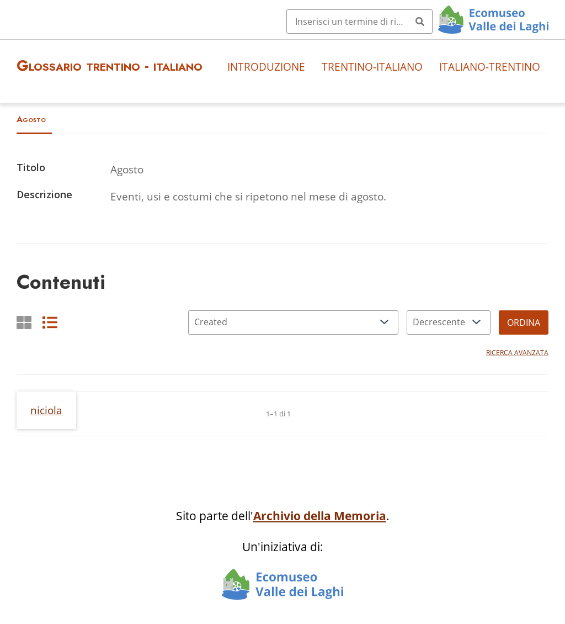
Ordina (523, 322)
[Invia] (420, 21)
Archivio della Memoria (319, 515)
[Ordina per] (293, 322)
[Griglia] (24, 322)
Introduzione (266, 66)
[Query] (359, 21)
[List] (49, 322)
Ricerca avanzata (517, 352)
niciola (46, 410)
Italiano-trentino (489, 66)
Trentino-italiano (372, 66)
